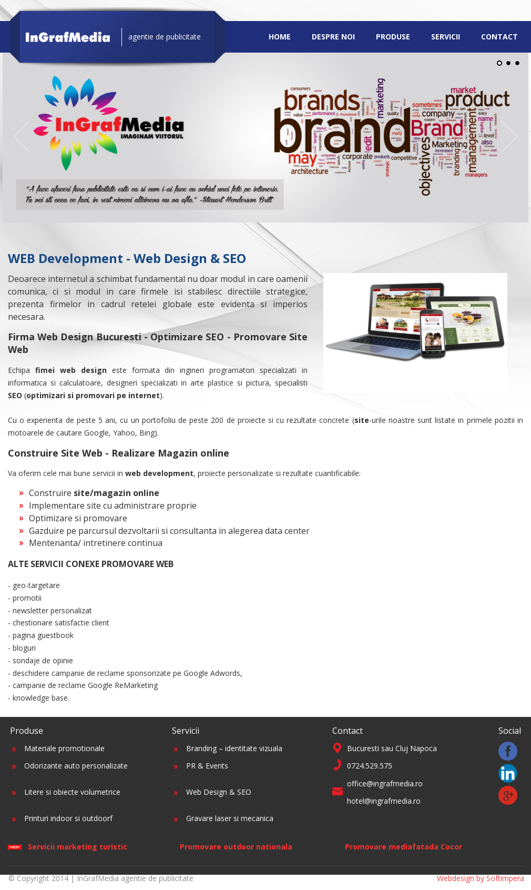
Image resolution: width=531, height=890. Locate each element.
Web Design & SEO (218, 792)
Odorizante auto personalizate (76, 766)
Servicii (445, 37)
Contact (499, 37)
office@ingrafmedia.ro (385, 783)
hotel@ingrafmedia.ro (384, 801)
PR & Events (207, 766)
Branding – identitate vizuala (234, 748)
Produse (393, 37)
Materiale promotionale (64, 748)
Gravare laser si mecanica (229, 818)
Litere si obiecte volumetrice (72, 792)
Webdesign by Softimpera (480, 878)
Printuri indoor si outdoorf (68, 818)
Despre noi (333, 37)
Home (280, 37)
